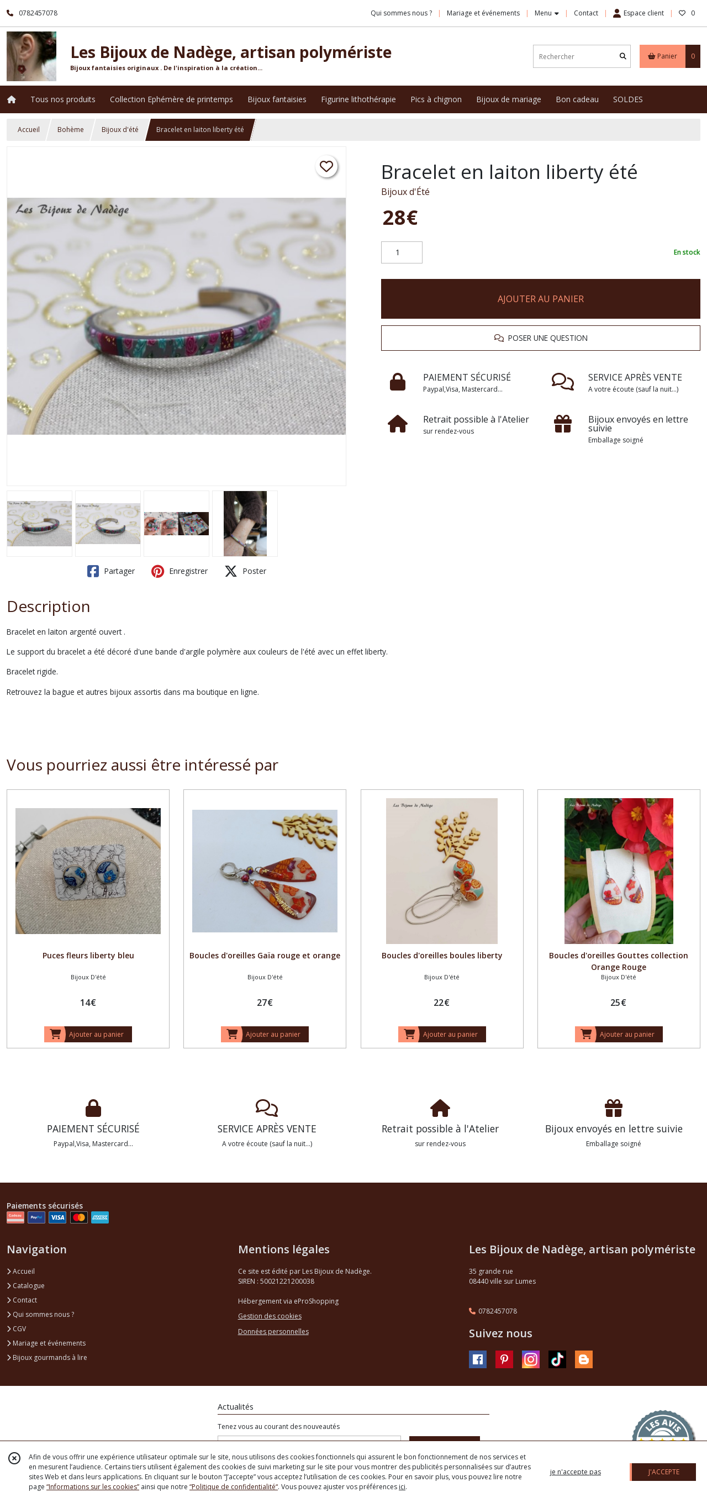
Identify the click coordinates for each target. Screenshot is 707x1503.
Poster (245, 571)
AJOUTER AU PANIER (541, 299)
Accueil (29, 129)
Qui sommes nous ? (40, 1314)
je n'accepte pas (575, 1471)
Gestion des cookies (270, 1316)
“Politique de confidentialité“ (233, 1486)
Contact (586, 13)
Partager (111, 571)
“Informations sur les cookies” (92, 1486)
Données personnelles (273, 1331)
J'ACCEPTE (663, 1471)
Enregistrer (179, 571)
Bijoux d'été (120, 129)
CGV (16, 1328)
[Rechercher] (623, 56)
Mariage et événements (46, 1343)
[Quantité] (402, 252)
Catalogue (26, 1285)
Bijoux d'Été (405, 192)
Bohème (70, 129)
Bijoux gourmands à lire (47, 1357)
